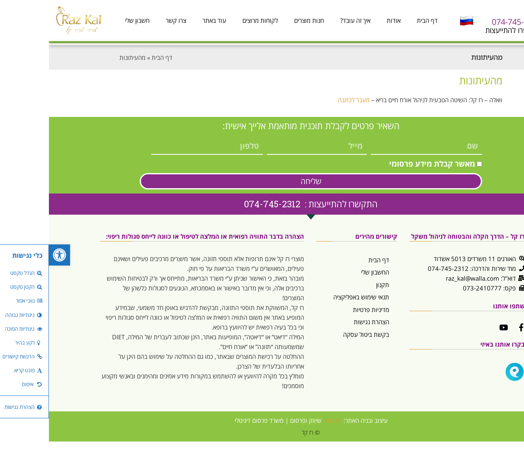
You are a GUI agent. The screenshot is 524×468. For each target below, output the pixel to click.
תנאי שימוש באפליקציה (312, 297)
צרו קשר (127, 20)
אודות (345, 20)
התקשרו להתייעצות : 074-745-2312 (262, 204)
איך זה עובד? (306, 20)
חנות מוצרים (260, 20)
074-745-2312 (468, 21)
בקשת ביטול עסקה (317, 334)
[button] (10, 255)
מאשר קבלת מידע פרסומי (383, 163)
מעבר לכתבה (305, 100)
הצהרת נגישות (322, 322)
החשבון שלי (326, 272)
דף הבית (378, 20)
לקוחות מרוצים (211, 20)
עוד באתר (165, 20)
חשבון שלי (88, 20)
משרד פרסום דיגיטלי (210, 420)
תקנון (333, 285)
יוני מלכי (283, 420)
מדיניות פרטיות (322, 309)
